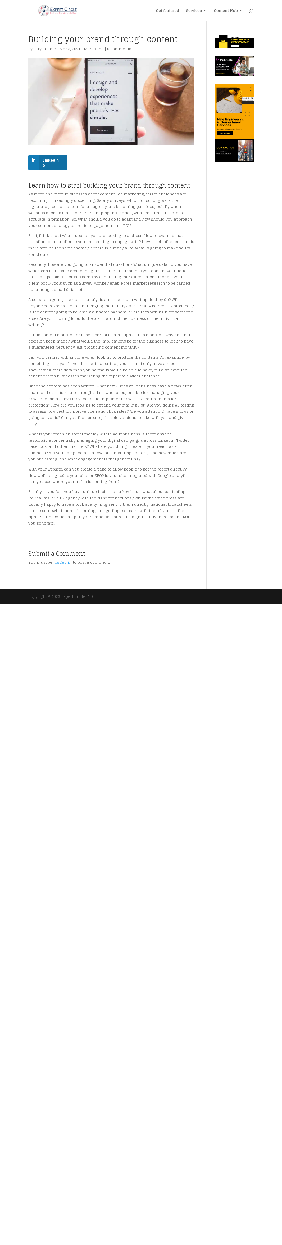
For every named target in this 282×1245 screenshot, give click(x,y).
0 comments (119, 48)
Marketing (94, 48)
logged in (62, 562)
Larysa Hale (45, 48)
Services (194, 11)
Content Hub (226, 11)
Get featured (167, 11)
